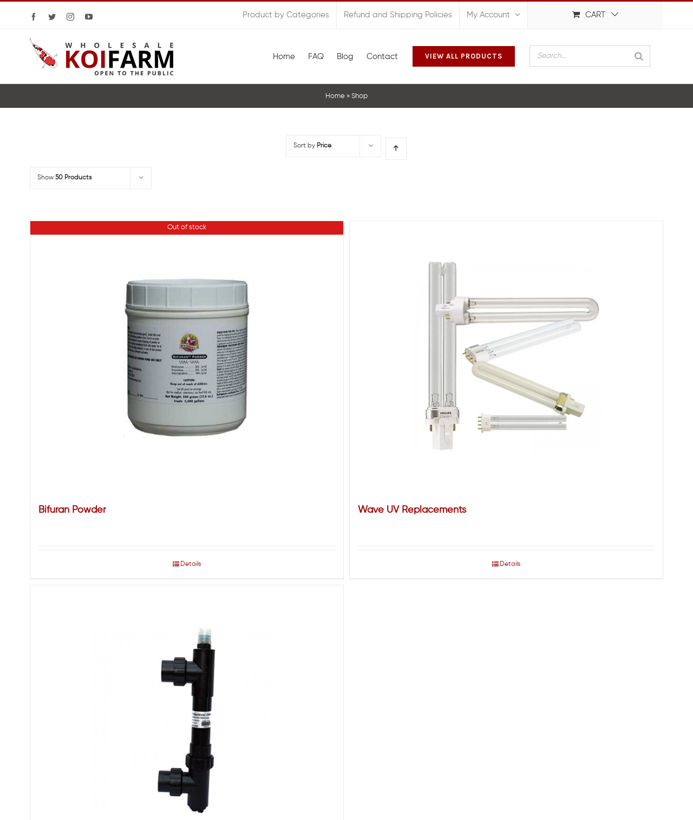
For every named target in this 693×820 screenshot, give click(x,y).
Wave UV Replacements (412, 510)
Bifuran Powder (72, 510)
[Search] (639, 56)
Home (335, 96)
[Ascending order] (396, 149)
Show (64, 178)
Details (190, 564)
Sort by (312, 146)
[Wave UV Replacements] (506, 356)
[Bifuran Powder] (186, 356)
